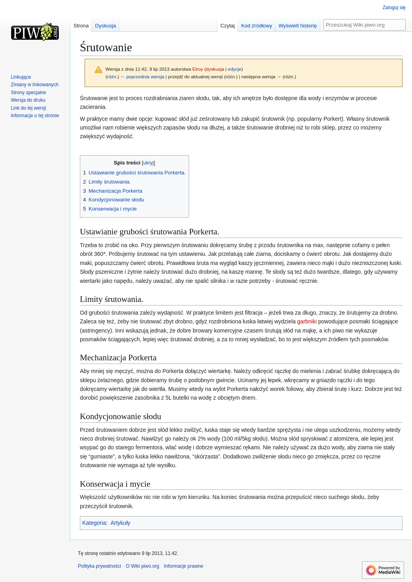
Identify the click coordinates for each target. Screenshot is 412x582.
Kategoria (94, 523)
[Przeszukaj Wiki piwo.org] (364, 25)
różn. (112, 76)
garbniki (307, 321)
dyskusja (215, 69)
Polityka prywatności (99, 566)
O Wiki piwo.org (142, 566)
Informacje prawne (183, 566)
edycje (235, 69)
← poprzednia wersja (142, 76)
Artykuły (120, 523)
